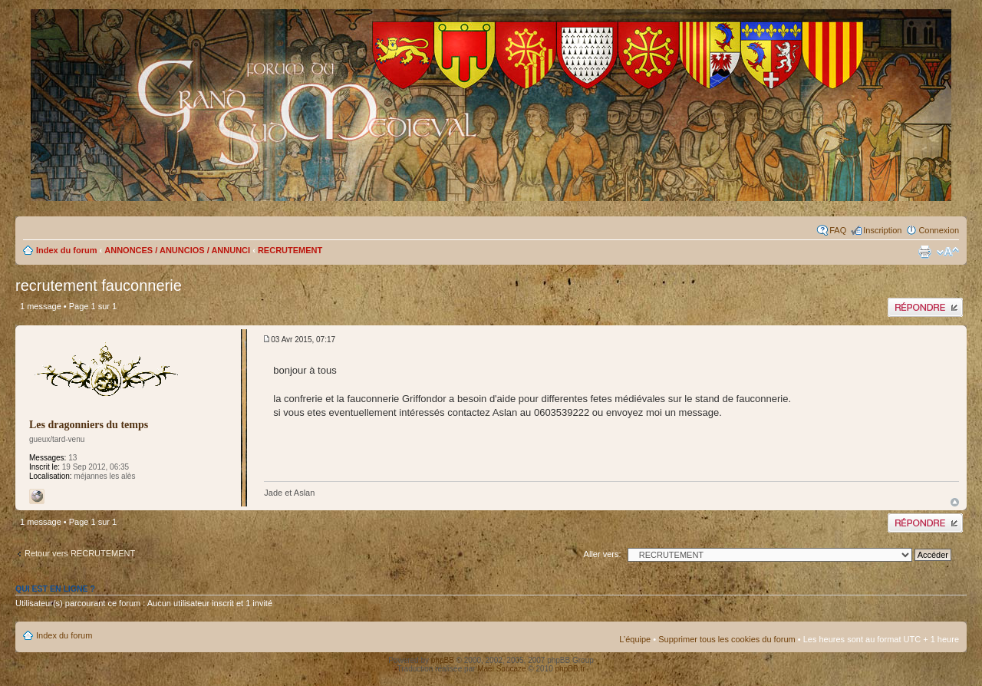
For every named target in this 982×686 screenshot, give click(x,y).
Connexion (938, 230)
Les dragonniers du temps (88, 424)
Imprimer (924, 252)
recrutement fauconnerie (98, 285)
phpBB (442, 660)
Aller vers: (602, 554)
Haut (955, 502)
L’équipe (635, 639)
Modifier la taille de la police (948, 252)
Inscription (882, 230)
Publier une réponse (925, 307)
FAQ (837, 230)
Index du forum (66, 250)
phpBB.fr (570, 669)
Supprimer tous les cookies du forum (727, 639)
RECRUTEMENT (290, 250)
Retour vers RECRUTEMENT (80, 553)
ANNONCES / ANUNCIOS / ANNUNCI (177, 250)
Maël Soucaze (501, 669)
